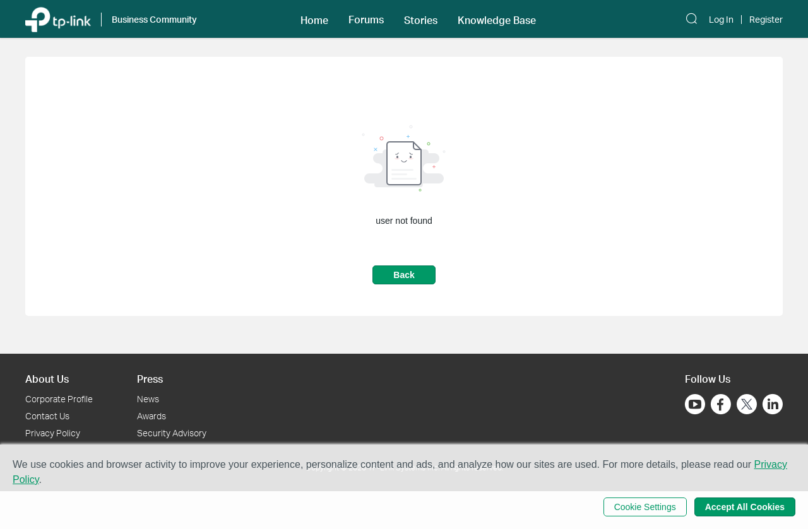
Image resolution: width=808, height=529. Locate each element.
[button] (314, 19)
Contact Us (47, 415)
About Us (47, 378)
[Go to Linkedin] (773, 404)
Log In (721, 19)
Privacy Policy (52, 432)
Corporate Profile (59, 398)
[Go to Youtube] (695, 404)
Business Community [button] (154, 19)
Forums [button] (366, 20)
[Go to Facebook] (721, 404)
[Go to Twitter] (747, 405)
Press (150, 378)
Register (766, 19)
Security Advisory (171, 432)
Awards (151, 415)
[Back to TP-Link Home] (58, 18)
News (148, 398)
